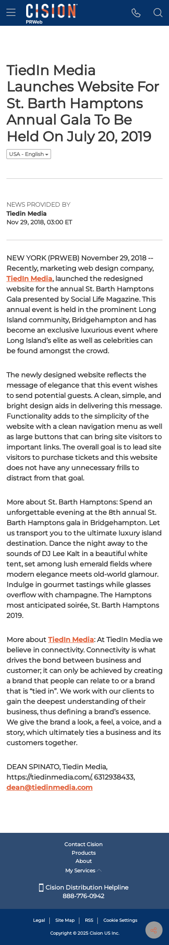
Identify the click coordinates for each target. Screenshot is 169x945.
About (83, 861)
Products (84, 853)
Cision (96, 933)
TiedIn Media (29, 279)
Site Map (65, 920)
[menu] (11, 13)
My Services (83, 870)
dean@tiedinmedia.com (49, 787)
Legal (39, 920)
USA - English (28, 154)
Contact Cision (83, 844)
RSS (89, 920)
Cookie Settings (120, 920)
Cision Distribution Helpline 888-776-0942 (83, 892)
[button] (136, 13)
